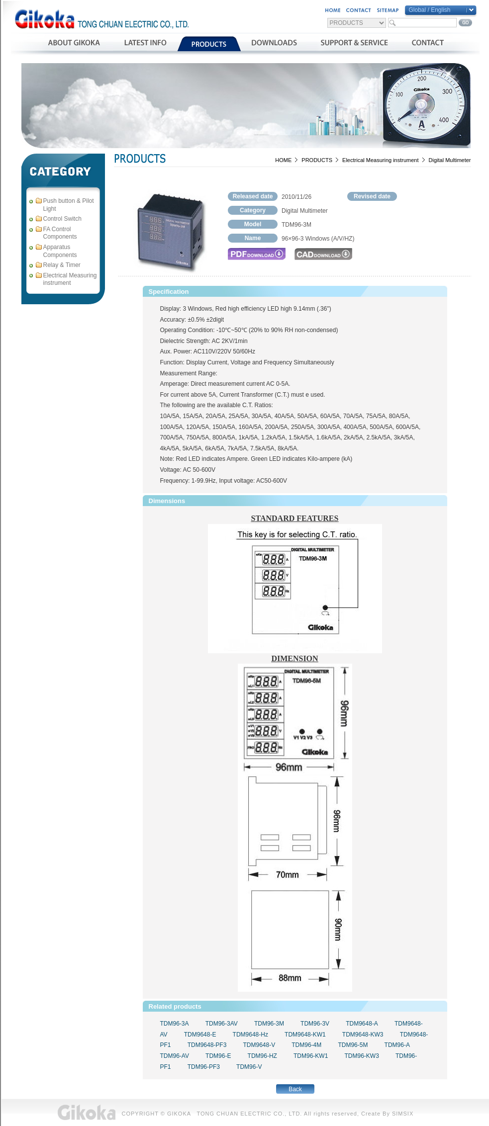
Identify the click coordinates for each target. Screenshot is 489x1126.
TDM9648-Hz (250, 1034)
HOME (283, 160)
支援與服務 (354, 43)
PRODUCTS (316, 160)
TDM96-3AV (221, 1023)
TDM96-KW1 (310, 1055)
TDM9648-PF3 (207, 1044)
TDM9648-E (200, 1034)
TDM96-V (249, 1066)
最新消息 (145, 43)
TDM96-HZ (262, 1055)
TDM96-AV (174, 1055)
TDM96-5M (353, 1044)
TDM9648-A (362, 1023)
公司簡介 (74, 43)
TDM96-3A (174, 1023)
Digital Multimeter (450, 160)
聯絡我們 (427, 43)
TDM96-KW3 (361, 1055)
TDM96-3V (314, 1023)
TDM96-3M (269, 1023)
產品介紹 (209, 43)
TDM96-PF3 (204, 1066)
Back (295, 1089)
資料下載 (274, 43)
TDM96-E (218, 1055)
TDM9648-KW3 (363, 1034)
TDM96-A (397, 1044)
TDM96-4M (306, 1044)
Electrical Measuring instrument (380, 160)
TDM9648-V (259, 1044)
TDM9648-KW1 (305, 1034)
